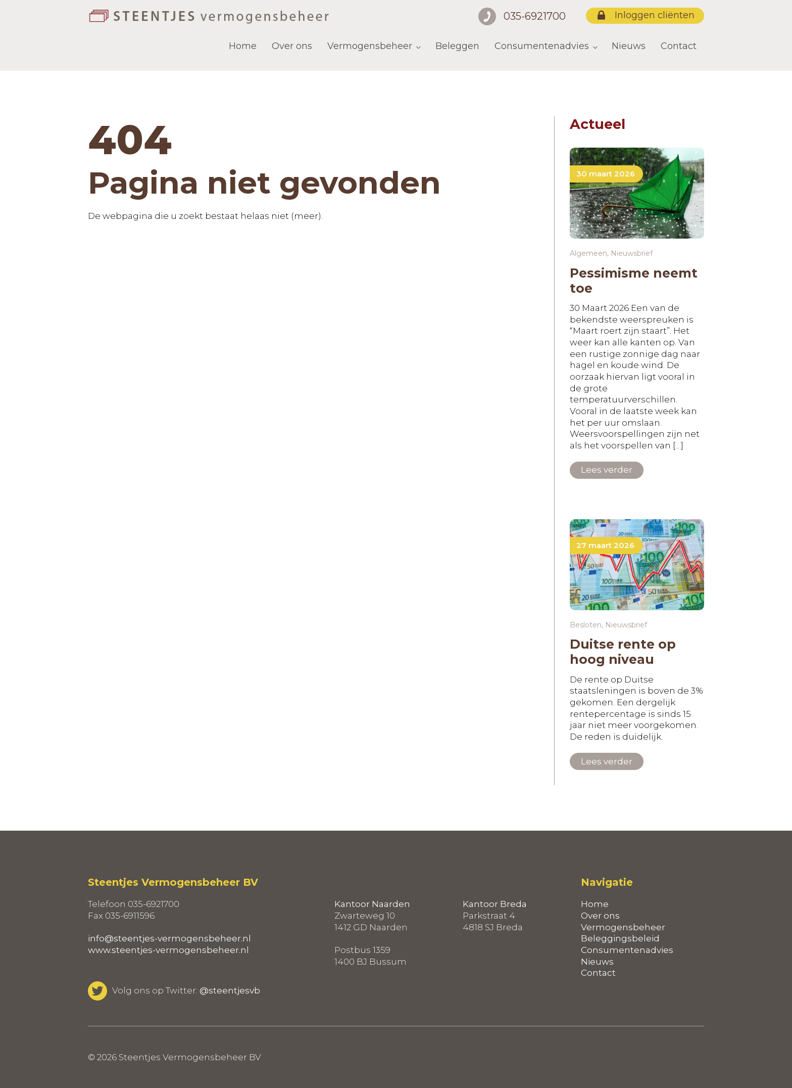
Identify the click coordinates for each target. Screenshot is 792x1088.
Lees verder (606, 470)
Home (243, 46)
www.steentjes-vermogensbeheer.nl (168, 950)
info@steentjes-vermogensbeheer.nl (169, 938)
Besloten (586, 624)
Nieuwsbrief (632, 253)
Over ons (292, 46)
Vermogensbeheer (369, 46)
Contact (679, 46)
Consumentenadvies (541, 46)
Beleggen (457, 46)
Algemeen (588, 253)
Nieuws (629, 46)
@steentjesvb (230, 990)
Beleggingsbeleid (620, 938)
